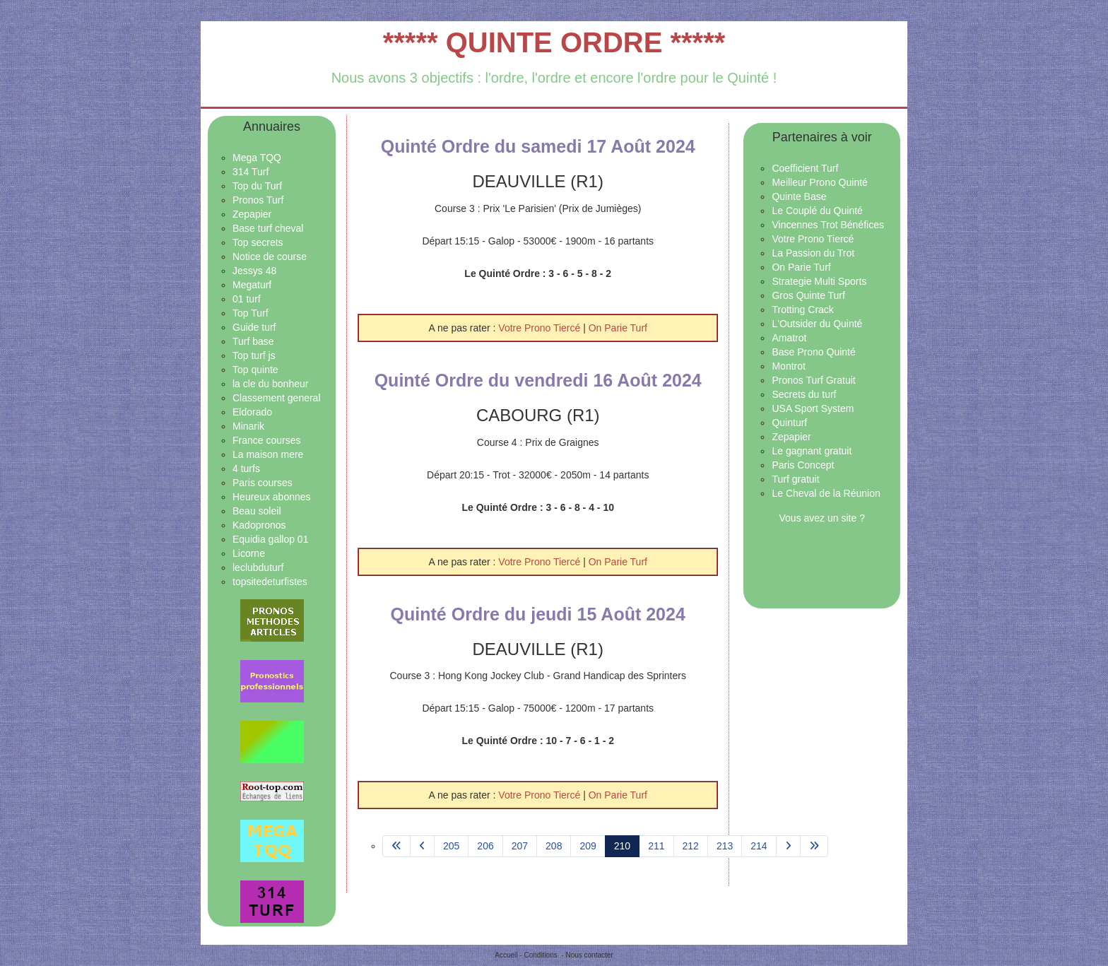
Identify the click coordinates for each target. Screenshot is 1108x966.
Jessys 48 (254, 270)
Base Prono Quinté (813, 352)
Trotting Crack (802, 309)
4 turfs (246, 468)
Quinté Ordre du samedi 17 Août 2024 (538, 146)
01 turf (246, 299)
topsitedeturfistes (269, 581)
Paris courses (262, 482)
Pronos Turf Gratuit (813, 380)
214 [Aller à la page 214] (758, 846)
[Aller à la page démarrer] (396, 846)
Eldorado (252, 412)
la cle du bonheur (270, 383)
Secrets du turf (804, 394)
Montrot (788, 366)
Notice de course (269, 256)
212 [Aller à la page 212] (691, 846)
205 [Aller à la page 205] (451, 846)
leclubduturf (257, 567)
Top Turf (250, 313)
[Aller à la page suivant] (788, 846)
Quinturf (789, 422)
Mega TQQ (256, 157)
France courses (266, 440)
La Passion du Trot (813, 253)
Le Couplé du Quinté (817, 210)
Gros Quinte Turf (808, 295)
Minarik (248, 426)
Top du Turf (257, 186)
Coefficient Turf (805, 168)
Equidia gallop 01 (270, 539)
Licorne (248, 553)
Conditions (540, 955)
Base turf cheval (267, 228)
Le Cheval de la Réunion (826, 493)
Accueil (506, 955)
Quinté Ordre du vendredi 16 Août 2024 (538, 380)
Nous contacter (589, 955)
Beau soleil (256, 511)
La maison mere (267, 454)
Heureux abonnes (271, 496)
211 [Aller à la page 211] (656, 846)
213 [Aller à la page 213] (725, 846)
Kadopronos (259, 525)
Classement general (276, 398)
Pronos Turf (257, 200)
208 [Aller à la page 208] (554, 846)
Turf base (253, 341)
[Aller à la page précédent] (422, 846)
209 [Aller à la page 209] (587, 846)
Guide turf (254, 327)
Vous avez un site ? (822, 518)
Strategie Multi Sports (819, 281)
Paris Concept (803, 465)
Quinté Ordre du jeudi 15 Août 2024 (538, 614)
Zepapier (251, 214)
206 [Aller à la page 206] (485, 846)
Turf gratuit (795, 479)
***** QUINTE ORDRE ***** (554, 42)
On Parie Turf (618, 328)
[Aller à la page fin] (814, 846)
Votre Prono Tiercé (540, 328)
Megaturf (251, 284)
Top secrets (257, 242)
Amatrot (789, 337)
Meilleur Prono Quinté (819, 182)
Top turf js (254, 355)
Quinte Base (799, 196)
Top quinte (255, 369)
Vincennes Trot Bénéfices (828, 224)
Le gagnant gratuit (811, 451)
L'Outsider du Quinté (817, 323)
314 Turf (250, 171)
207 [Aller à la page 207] (520, 846)
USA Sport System (813, 408)
